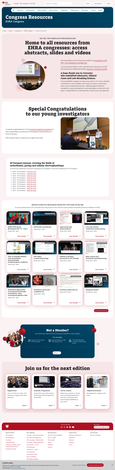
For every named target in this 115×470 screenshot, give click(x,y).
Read (25, 405)
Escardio (16, 3)
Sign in (109, 3)
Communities (30, 10)
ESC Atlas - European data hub (35, 442)
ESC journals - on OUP (33, 444)
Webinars (50, 444)
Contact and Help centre (101, 427)
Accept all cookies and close (96, 465)
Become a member (95, 435)
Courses (50, 447)
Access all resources (101, 310)
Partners (71, 442)
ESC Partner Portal (32, 454)
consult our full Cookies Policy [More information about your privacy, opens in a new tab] (17, 468)
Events (93, 10)
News (88, 3)
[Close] (112, 465)
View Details (23, 236)
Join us (57, 353)
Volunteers (72, 437)
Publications (74, 10)
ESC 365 (32, 3)
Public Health (41, 10)
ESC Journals (51, 440)
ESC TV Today (52, 437)
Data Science (53, 10)
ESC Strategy (9, 435)
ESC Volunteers (31, 452)
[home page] (13, 10)
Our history (8, 440)
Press (70, 444)
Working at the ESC (11, 449)
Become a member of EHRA (97, 69)
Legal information (10, 442)
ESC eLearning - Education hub (35, 440)
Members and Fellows (75, 435)
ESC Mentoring (31, 447)
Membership (98, 3)
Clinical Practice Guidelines (55, 435)
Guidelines (64, 10)
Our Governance (10, 437)
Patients (71, 440)
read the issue (31, 171)
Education (84, 10)
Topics (100, 10)
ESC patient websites (33, 459)
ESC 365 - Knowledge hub (34, 437)
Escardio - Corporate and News (35, 435)
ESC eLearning (24, 3)
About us (20, 10)
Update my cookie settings (78, 465)
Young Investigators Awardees (40, 129)
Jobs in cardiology (31, 456)
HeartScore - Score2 (32, 449)
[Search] (73, 4)
